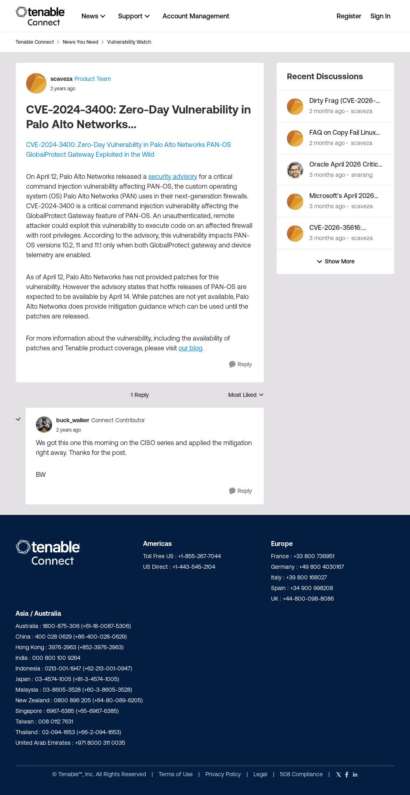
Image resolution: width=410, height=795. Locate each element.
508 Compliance (302, 774)
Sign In (380, 16)
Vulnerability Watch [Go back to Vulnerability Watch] (129, 42)
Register (349, 16)
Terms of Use (175, 774)
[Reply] (240, 364)
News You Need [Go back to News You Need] (80, 42)
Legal (261, 774)
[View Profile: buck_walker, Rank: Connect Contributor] (44, 424)
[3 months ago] (327, 174)
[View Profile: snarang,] (295, 170)
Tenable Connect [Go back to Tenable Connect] (34, 42)
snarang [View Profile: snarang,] (362, 174)
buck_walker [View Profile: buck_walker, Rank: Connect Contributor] (72, 420)
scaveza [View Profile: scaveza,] (362, 111)
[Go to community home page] (40, 16)
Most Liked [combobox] (246, 395)
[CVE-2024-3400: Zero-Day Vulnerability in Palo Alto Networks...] (68, 430)
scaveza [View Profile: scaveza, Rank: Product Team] (62, 79)
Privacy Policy (223, 774)
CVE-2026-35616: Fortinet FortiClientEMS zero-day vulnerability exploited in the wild (343, 228)
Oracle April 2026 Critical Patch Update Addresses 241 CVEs (346, 164)
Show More (335, 261)
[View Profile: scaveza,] (295, 106)
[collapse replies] (18, 419)
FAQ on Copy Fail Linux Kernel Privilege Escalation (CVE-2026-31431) (343, 133)
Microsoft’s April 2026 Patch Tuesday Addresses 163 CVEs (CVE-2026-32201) (341, 196)
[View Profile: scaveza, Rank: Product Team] (36, 83)
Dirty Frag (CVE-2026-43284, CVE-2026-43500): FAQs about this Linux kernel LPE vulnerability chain (345, 101)
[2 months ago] (327, 111)
